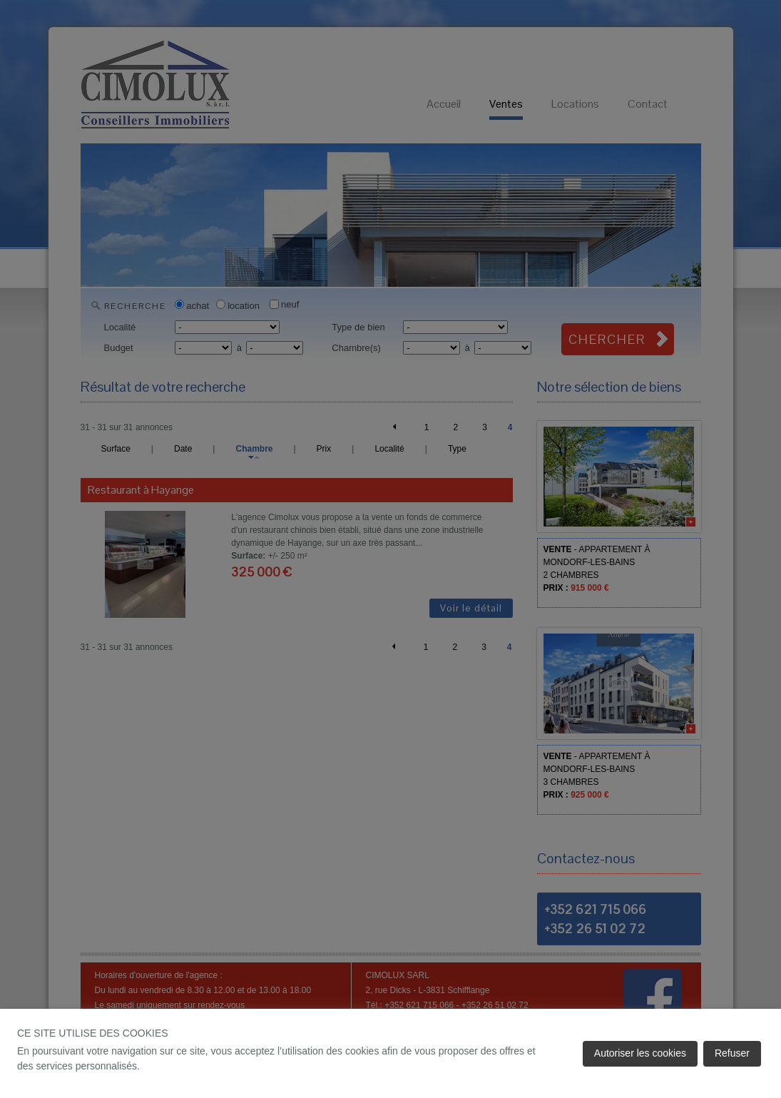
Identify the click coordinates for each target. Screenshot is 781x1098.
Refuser (732, 1053)
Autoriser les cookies (640, 1053)
